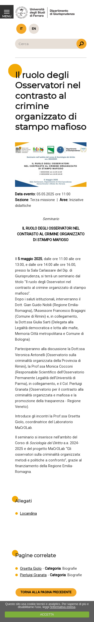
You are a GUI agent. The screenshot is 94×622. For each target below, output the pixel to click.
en (34, 29)
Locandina (28, 513)
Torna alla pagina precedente (46, 592)
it (21, 29)
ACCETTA (47, 614)
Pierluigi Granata (33, 575)
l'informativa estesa (62, 607)
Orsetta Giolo (31, 568)
